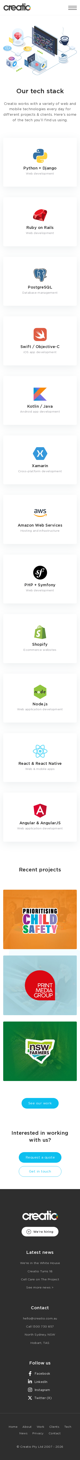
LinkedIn (38, 1381)
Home (13, 1427)
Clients (54, 1427)
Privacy (38, 1433)
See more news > (40, 1287)
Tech (67, 1427)
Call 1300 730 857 (40, 1326)
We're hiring (40, 1231)
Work (40, 1427)
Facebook (39, 1373)
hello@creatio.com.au (40, 1318)
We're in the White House (40, 1263)
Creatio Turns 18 (40, 1271)
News (23, 1433)
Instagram (39, 1389)
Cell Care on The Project (40, 1279)
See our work (40, 1103)
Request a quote (40, 1157)
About (27, 1427)
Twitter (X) (40, 1398)
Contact (55, 1433)
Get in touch (40, 1171)
